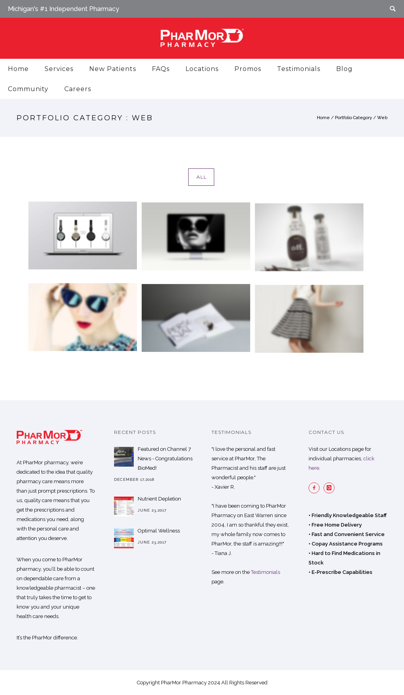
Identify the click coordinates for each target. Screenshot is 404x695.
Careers (77, 89)
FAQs (161, 69)
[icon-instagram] (331, 487)
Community (28, 89)
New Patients (112, 69)
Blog (344, 69)
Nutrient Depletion (159, 499)
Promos (247, 69)
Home (18, 69)
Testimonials (298, 69)
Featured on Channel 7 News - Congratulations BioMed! (165, 458)
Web (382, 117)
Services (59, 69)
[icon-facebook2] (316, 487)
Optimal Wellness (159, 531)
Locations (202, 69)
